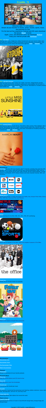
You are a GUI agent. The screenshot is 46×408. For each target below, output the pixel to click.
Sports (1, 214)
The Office (2, 241)
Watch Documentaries (5, 367)
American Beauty (7, 124)
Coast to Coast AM (4, 399)
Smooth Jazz (3, 385)
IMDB (30, 43)
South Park (3, 319)
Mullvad (39, 35)
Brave (24, 33)
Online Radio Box (4, 394)
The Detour (6, 39)
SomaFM (2, 388)
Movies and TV (4, 195)
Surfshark (33, 36)
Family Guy (3, 280)
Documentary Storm (5, 362)
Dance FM (2, 381)
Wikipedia (37, 43)
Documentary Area (4, 360)
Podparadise (3, 371)
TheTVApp (2, 169)
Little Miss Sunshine (8, 81)
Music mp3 (2, 377)
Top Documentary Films (6, 365)
